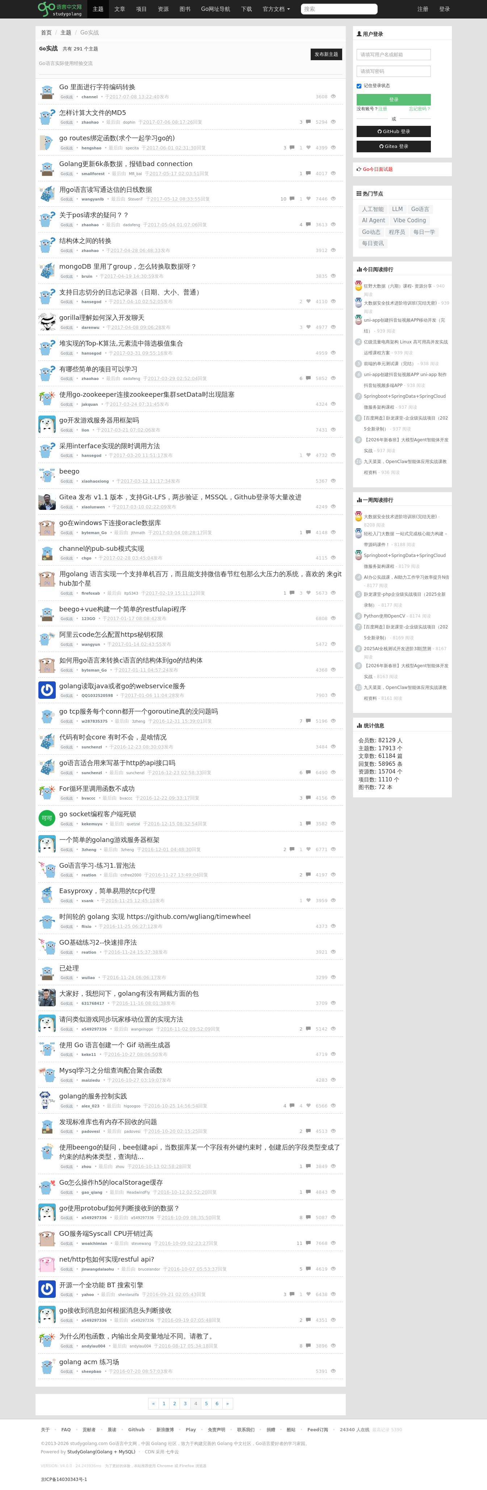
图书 (185, 9)
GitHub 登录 (394, 131)
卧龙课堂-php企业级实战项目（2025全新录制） (405, 600)
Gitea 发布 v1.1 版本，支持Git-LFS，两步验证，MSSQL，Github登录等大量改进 (180, 497)
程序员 (397, 232)
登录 (444, 9)
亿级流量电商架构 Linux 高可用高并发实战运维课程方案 (406, 347)
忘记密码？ (420, 108)
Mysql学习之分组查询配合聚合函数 (111, 1070)
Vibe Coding (410, 220)
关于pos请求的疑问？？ (94, 215)
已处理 (69, 968)
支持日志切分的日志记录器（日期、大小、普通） (131, 292)
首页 (46, 32)
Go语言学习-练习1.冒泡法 (97, 865)
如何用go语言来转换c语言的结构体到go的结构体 (131, 660)
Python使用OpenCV (384, 616)
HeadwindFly (138, 1192)
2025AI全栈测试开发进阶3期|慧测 (398, 648)
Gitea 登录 (393, 146)
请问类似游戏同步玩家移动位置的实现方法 (121, 1019)
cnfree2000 (131, 875)
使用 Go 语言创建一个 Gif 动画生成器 (115, 1045)
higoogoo (132, 1106)
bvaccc (126, 798)
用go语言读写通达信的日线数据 (105, 189)
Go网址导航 (216, 7)
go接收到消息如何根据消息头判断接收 (115, 1310)
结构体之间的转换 (85, 240)
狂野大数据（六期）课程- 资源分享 (398, 286)
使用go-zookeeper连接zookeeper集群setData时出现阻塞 (147, 394)
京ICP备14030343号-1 (64, 1479)
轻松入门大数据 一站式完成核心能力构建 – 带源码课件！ (405, 539)
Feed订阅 (317, 1429)
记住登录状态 (373, 85)
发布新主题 (326, 54)
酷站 (291, 1429)
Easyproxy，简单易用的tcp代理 (107, 891)
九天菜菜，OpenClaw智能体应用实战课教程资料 (405, 467)
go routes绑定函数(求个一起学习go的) (117, 138)
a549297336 (142, 1218)
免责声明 (216, 1429)
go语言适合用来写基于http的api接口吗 (117, 763)
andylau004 (140, 1346)
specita (132, 148)
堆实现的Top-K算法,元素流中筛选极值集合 (121, 343)
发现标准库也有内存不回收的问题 (108, 1122)
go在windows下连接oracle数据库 (110, 523)
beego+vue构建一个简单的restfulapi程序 (122, 609)
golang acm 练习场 (89, 1362)
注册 (422, 9)
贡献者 (89, 1429)
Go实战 (67, 97)
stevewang (141, 1244)
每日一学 (424, 232)
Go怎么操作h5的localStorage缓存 (111, 1182)
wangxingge (142, 1029)
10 (287, 199)
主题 (98, 9)
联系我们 (246, 1429)
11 (304, 1243)
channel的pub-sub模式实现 (101, 548)
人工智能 (373, 209)
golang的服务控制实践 (93, 1096)
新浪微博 (165, 1429)
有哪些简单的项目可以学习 (98, 369)
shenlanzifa (128, 1295)
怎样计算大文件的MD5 (92, 112)
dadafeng (131, 225)
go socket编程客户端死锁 (97, 814)
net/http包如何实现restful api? (107, 1259)
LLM (397, 209)
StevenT (135, 199)
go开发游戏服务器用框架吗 (99, 420)
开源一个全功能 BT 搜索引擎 (101, 1285)
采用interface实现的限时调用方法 (109, 446)
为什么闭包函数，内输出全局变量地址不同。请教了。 (137, 1336)
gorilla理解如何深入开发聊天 (102, 317)
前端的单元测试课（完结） (390, 363)
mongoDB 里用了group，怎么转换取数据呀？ (128, 266)
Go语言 (420, 209)
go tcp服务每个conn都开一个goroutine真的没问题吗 (138, 711)
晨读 (112, 1429)
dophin (129, 122)
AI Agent (373, 220)
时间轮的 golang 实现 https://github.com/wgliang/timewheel (155, 916)
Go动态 (371, 232)
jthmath (138, 533)
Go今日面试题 (378, 169)
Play (191, 1429)
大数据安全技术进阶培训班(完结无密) (401, 303)
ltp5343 (131, 593)
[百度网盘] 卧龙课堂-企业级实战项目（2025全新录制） (406, 424)
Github (136, 1429)
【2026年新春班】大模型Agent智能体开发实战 (406, 445)
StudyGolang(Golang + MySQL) (101, 1451)
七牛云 (172, 1451)
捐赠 (270, 1429)
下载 (246, 9)
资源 (163, 9)
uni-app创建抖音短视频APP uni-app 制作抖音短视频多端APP (405, 380)
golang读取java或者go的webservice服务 (122, 686)
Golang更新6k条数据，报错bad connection (126, 164)
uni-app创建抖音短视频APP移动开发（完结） (404, 326)
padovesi (132, 1132)
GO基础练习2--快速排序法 (98, 942)
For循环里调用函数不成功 (97, 788)
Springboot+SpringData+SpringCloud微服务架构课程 (405, 402)
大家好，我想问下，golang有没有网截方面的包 (129, 993)
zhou (120, 1167)
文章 (119, 9)
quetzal (133, 824)
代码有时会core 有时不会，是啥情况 (113, 737)
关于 (45, 1429)
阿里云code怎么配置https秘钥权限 (111, 634)
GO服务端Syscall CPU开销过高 (106, 1233)
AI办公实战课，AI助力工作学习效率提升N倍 (406, 577)
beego (69, 471)
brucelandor (149, 1269)
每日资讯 (373, 243)
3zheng (138, 721)
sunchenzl (135, 773)
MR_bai (135, 174)
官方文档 (276, 9)
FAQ (66, 1429)
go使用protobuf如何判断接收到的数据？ (119, 1208)
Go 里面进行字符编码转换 (97, 87)
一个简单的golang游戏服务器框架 (109, 839)
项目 (141, 9)
